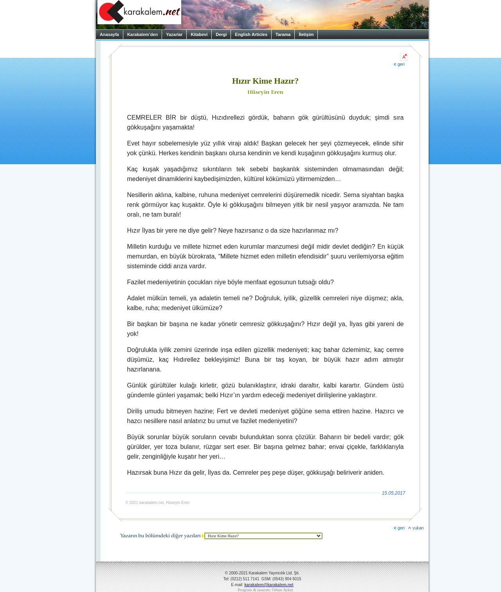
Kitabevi (199, 34)
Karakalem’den (142, 34)
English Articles (251, 34)
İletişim (306, 34)
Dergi (221, 34)
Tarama (283, 34)
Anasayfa (109, 34)
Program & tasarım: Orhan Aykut (265, 590)
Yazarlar (174, 34)
